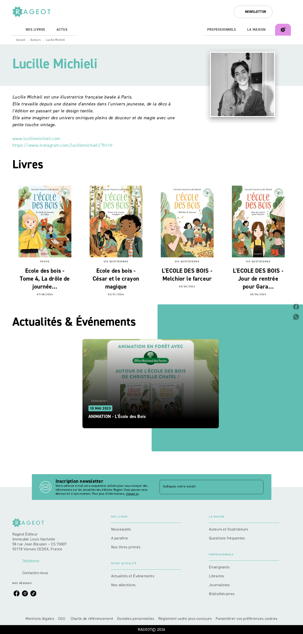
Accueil (20, 40)
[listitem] (16, 593)
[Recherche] (285, 12)
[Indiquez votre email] (205, 487)
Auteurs (35, 40)
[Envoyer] (257, 487)
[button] (253, 12)
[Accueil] (33, 12)
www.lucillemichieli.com (36, 139)
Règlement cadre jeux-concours (185, 618)
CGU (62, 618)
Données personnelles (135, 618)
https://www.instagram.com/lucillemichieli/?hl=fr (62, 145)
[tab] (17, 30)
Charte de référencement (92, 618)
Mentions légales (39, 618)
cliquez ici (132, 494)
